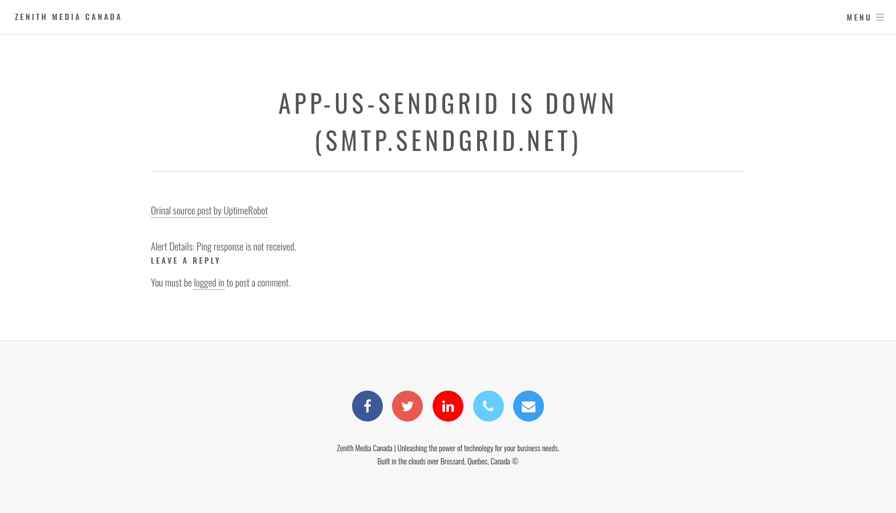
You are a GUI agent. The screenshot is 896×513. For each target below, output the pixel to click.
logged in (209, 282)
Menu (860, 17)
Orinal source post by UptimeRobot (209, 209)
